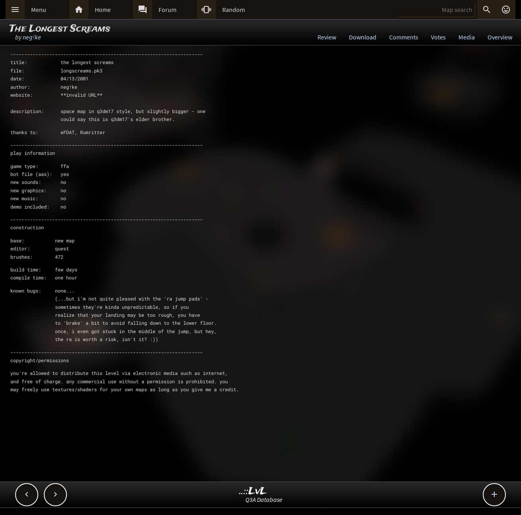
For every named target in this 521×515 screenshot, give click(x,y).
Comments (403, 37)
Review (326, 37)
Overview (500, 37)
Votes (438, 37)
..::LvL (253, 491)
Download (362, 37)
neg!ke (32, 37)
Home (103, 10)
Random (233, 10)
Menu (38, 10)
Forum (167, 10)
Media (466, 37)
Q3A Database (263, 499)
